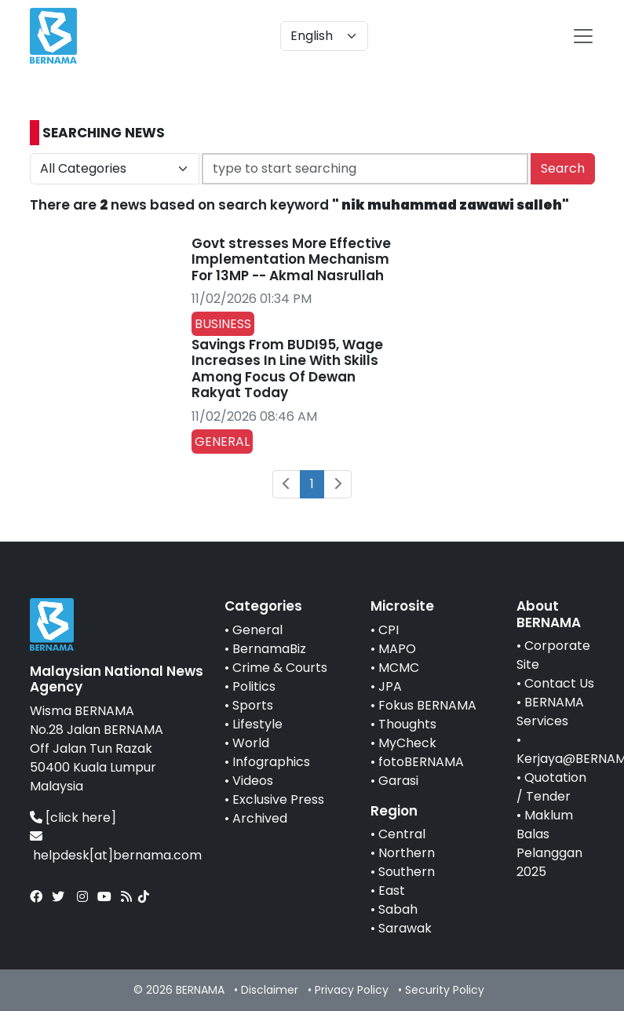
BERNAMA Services (550, 711)
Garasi (398, 781)
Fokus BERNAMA (427, 705)
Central (401, 834)
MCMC (398, 668)
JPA (390, 686)
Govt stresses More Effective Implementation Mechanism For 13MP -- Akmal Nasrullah (291, 259)
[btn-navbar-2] (583, 36)
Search (563, 168)
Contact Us (559, 683)
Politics (254, 686)
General (257, 630)
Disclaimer (269, 990)
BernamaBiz (269, 649)
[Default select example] (324, 36)
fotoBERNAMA (421, 762)
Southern (406, 872)
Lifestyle (257, 724)
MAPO (397, 649)
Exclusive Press (278, 799)
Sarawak (405, 928)
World (250, 743)
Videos (252, 781)
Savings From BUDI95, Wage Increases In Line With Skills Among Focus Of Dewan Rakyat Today (287, 368)
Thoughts (407, 724)
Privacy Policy (352, 990)
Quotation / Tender (551, 786)
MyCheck (407, 743)
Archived (259, 818)
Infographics (271, 762)
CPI (388, 630)
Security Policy (444, 990)
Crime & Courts (279, 668)
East (391, 890)
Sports (252, 705)
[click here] (81, 817)
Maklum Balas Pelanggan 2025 (549, 843)
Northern (406, 853)
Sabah (398, 909)
